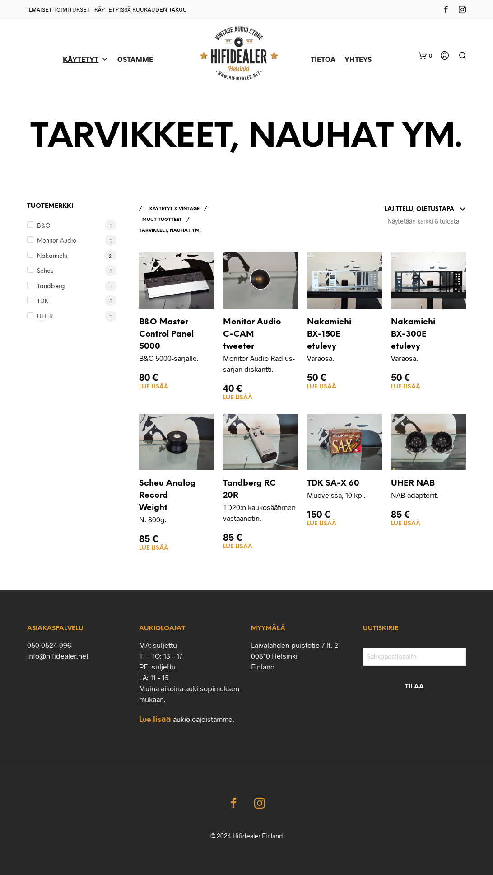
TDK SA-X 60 (333, 483)
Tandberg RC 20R (249, 489)
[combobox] (425, 209)
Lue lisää (153, 387)
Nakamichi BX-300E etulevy (413, 334)
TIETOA (323, 59)
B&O (44, 226)
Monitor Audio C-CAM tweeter (252, 334)
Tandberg (51, 287)
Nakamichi (52, 256)
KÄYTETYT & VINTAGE (174, 208)
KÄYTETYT (85, 59)
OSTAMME (135, 59)
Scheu (45, 271)
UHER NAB (413, 483)
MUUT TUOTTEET (162, 219)
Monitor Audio (56, 241)
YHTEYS (358, 59)
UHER (45, 317)
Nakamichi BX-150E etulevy (329, 334)
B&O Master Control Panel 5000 (166, 334)
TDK (42, 301)
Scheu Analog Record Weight (167, 495)
